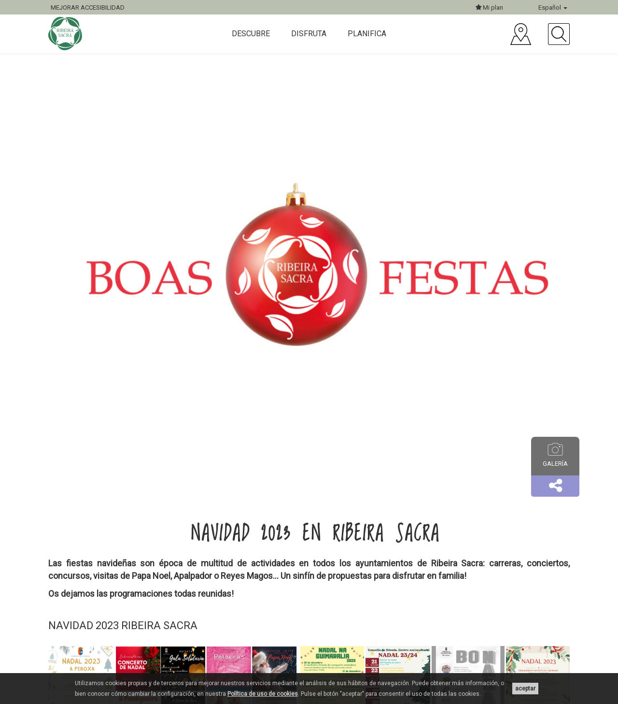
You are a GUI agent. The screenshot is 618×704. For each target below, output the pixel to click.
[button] (555, 486)
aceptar (525, 688)
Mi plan (489, 7)
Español (552, 7)
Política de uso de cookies (262, 693)
